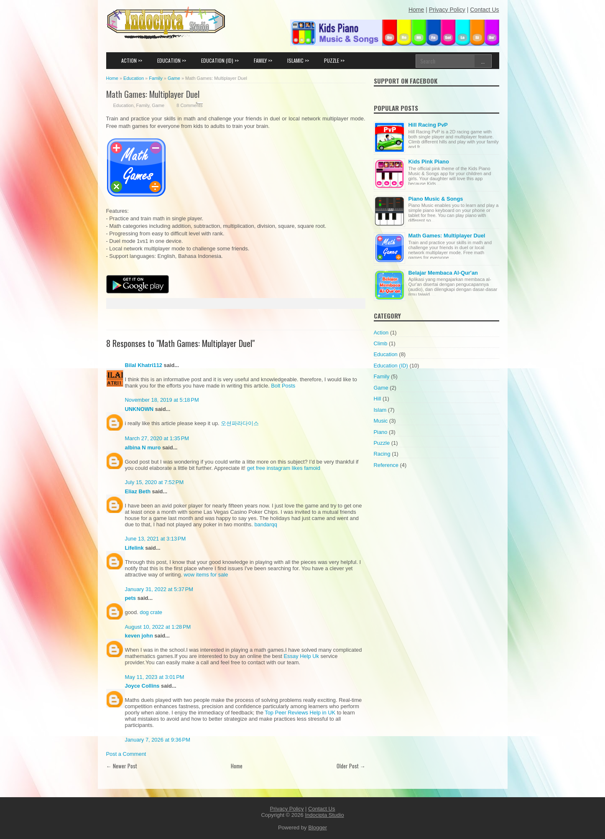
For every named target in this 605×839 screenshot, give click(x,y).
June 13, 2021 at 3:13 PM (155, 539)
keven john (139, 635)
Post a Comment (126, 754)
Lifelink (134, 548)
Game (158, 105)
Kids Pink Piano (428, 161)
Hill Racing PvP (428, 125)
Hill (377, 398)
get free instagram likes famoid (283, 468)
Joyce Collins (142, 686)
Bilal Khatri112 (143, 365)
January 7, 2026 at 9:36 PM (157, 740)
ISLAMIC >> (298, 60)
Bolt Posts (283, 386)
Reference (386, 465)
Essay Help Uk (301, 656)
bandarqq (265, 524)
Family (143, 105)
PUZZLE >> (334, 60)
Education (123, 105)
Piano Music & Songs (435, 199)
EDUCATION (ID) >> (220, 60)
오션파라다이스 (240, 423)
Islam (380, 410)
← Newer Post (121, 766)
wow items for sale (206, 574)
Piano (381, 432)
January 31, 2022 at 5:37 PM (159, 589)
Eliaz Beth (138, 491)
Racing (382, 454)
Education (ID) (391, 365)
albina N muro (143, 447)
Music (381, 421)
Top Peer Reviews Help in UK (300, 712)
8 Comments (189, 105)
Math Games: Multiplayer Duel (152, 93)
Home (237, 766)
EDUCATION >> (171, 60)
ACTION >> (131, 60)
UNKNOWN (139, 409)
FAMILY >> (263, 60)
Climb (381, 343)
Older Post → (351, 766)
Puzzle (382, 443)
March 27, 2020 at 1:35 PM (157, 438)
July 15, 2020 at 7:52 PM (154, 482)
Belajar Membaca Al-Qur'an (443, 273)
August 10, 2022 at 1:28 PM (158, 627)
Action (381, 332)
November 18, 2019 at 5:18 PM (162, 400)
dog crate (151, 612)
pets (130, 598)
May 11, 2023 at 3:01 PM (154, 677)
